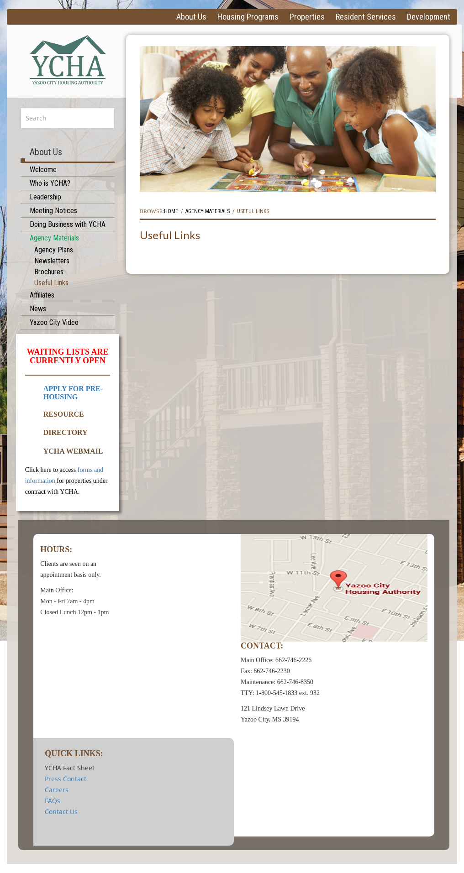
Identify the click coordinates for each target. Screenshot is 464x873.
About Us (191, 16)
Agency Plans (53, 250)
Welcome (43, 169)
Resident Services (366, 16)
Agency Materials (54, 238)
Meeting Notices (53, 210)
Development (428, 16)
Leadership (45, 197)
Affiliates (42, 295)
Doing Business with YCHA (67, 224)
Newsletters (51, 260)
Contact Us (61, 811)
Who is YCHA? (50, 183)
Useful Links (51, 282)
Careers (57, 789)
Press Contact (65, 778)
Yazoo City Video (54, 322)
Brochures (48, 271)
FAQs (52, 800)
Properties (307, 16)
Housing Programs (248, 16)
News (38, 308)
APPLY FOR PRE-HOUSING (73, 393)
